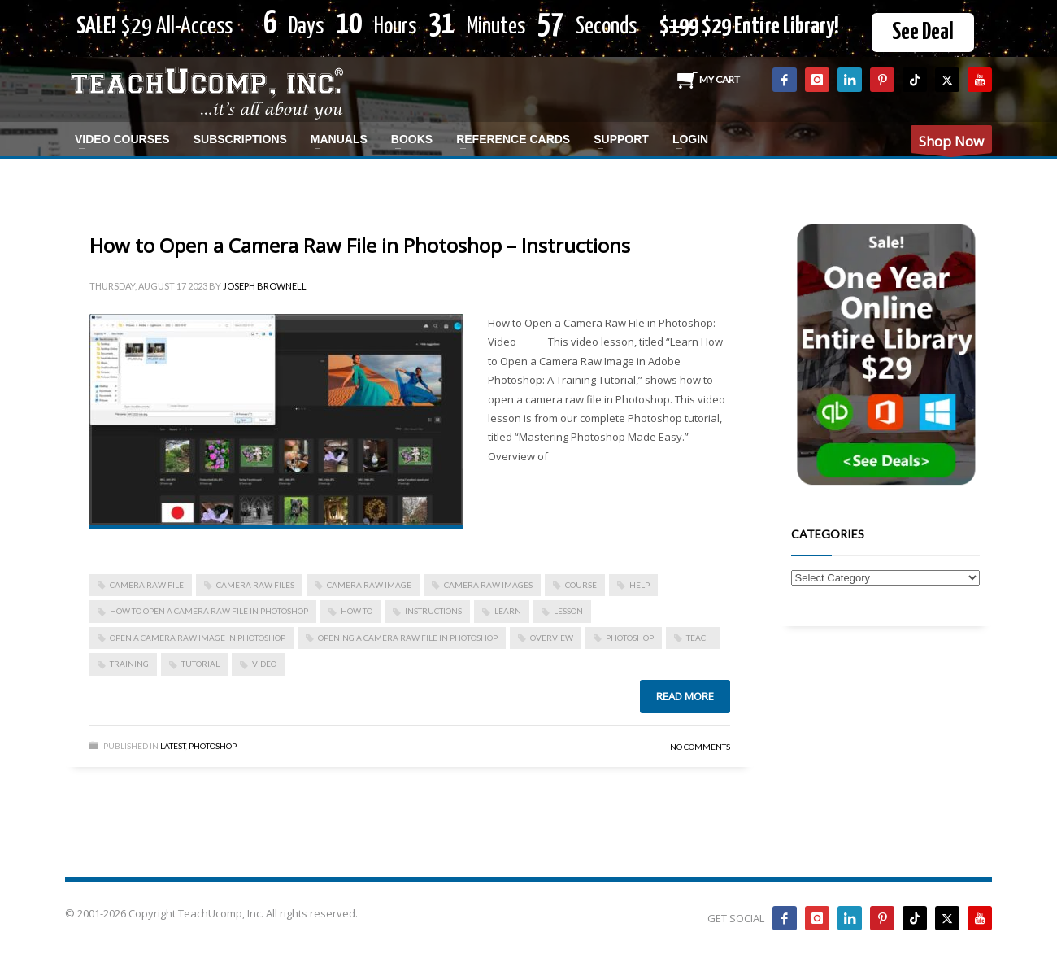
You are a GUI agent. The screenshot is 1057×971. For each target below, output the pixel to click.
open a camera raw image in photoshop (197, 637)
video (264, 663)
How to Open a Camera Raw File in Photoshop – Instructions (359, 245)
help (639, 585)
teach (699, 637)
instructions (433, 611)
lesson (568, 611)
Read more (685, 696)
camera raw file (147, 585)
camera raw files (255, 585)
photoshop (630, 637)
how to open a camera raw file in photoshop (209, 611)
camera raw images (488, 585)
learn (507, 611)
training (129, 663)
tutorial (200, 663)
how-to (356, 611)
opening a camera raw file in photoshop (408, 637)
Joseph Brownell (265, 286)
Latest (172, 746)
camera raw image (369, 585)
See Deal (923, 32)
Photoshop (213, 746)
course (581, 585)
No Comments (700, 746)
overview (551, 637)
